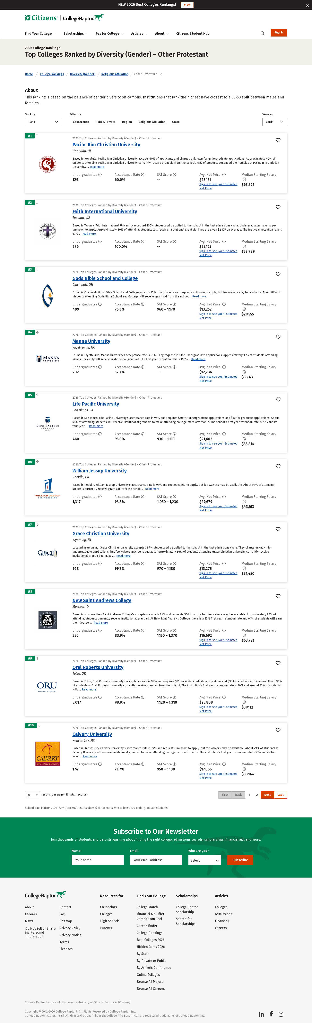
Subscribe (240, 860)
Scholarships (76, 33)
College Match (147, 907)
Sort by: (30, 114)
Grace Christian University (100, 533)
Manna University (91, 341)
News (29, 921)
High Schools (110, 921)
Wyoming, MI (81, 540)
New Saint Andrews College (101, 600)
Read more (97, 167)
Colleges (106, 914)
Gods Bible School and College (105, 278)
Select (195, 860)
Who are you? (198, 851)
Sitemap (66, 921)
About (161, 33)
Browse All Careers (151, 989)
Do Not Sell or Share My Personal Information (40, 932)
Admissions (223, 914)
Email (134, 851)
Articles (139, 33)
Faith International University (104, 211)
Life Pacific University (95, 404)
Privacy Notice (70, 935)
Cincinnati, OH (82, 285)
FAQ (62, 914)
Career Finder (147, 926)
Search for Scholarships (186, 921)
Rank (31, 122)
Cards (269, 122)
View (187, 5)
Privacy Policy (70, 928)
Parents (106, 928)
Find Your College (40, 33)
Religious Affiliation (114, 74)
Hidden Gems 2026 (151, 947)
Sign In (279, 32)
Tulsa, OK (79, 674)
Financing (222, 921)
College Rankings (52, 74)
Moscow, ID (80, 607)
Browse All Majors (150, 982)
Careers (31, 914)
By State (143, 954)
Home (29, 74)
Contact (65, 907)
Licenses (66, 949)
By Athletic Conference (154, 968)
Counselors (108, 907)
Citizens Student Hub (192, 33)
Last (281, 795)
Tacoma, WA (81, 218)
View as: (268, 114)
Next (267, 795)
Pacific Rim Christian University (106, 144)
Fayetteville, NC (83, 347)
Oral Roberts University (97, 667)
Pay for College (109, 33)
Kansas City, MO (83, 740)
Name (76, 851)
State (176, 122)
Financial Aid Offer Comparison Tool (150, 916)
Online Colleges (148, 975)
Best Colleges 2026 (151, 940)
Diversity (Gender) (82, 74)
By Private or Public (151, 961)
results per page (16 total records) (56, 794)
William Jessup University (99, 471)
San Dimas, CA (82, 410)
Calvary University (92, 734)
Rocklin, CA (80, 477)
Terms (64, 942)
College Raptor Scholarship (187, 909)
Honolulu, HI (81, 151)
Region (127, 122)
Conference (81, 122)
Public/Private (105, 122)
